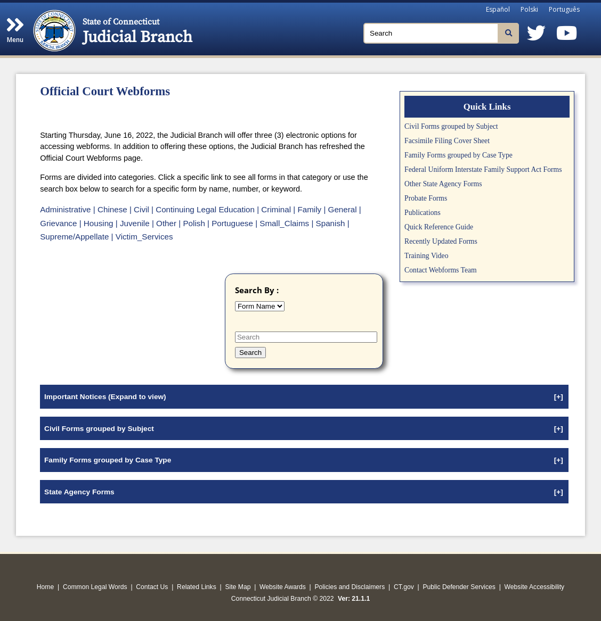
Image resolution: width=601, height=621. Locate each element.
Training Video (426, 256)
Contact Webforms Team (440, 270)
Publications (422, 213)
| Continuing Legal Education (203, 209)
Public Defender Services (459, 587)
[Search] (441, 33)
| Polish (191, 223)
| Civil (139, 209)
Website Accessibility (535, 587)
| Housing (96, 223)
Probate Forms (425, 198)
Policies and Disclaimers (349, 587)
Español (498, 9)
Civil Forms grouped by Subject (451, 126)
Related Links (196, 587)
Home (45, 587)
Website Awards (282, 587)
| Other (164, 223)
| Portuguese (230, 223)
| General (339, 209)
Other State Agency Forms (443, 184)
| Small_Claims (282, 223)
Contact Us (152, 587)
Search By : (257, 290)
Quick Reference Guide (438, 227)
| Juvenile (133, 223)
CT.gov (404, 587)
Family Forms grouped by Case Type (458, 155)
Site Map (237, 587)
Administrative (65, 209)
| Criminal (274, 209)
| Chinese (110, 209)
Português (564, 9)
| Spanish (328, 223)
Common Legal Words (95, 587)
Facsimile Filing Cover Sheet (447, 141)
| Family (307, 209)
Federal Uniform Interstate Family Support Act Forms (483, 169)
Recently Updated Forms (440, 241)
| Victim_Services (142, 236)
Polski (529, 9)
